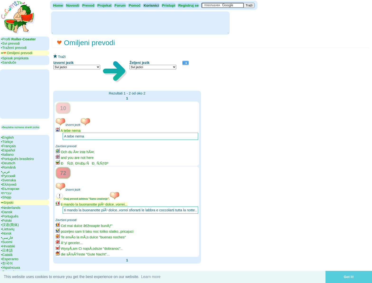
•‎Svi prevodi (10, 43)
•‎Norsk (6, 233)
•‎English (7, 137)
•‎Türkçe (7, 142)
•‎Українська (10, 267)
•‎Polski (6, 220)
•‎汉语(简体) (10, 225)
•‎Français (8, 146)
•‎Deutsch (8, 163)
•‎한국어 (7, 263)
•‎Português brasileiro (17, 159)
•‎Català (7, 255)
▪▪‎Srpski (7, 202)
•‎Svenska (8, 180)
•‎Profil (18, 39)
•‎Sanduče (8, 62)
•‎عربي (5, 172)
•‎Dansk (6, 212)
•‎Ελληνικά (8, 184)
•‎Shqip (6, 197)
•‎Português (10, 216)
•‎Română (8, 167)
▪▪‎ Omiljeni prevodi (16, 53)
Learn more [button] (151, 277)
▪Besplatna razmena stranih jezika (20, 127)
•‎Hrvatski (8, 246)
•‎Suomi (6, 242)
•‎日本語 (7, 250)
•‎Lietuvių (7, 229)
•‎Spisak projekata (14, 58)
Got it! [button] (349, 277)
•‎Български (10, 189)
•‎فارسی (7, 238)
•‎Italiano (7, 154)
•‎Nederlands (10, 208)
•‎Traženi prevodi (14, 48)
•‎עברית (6, 193)
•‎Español (8, 150)
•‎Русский (8, 176)
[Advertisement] (140, 22)
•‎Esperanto (10, 259)
